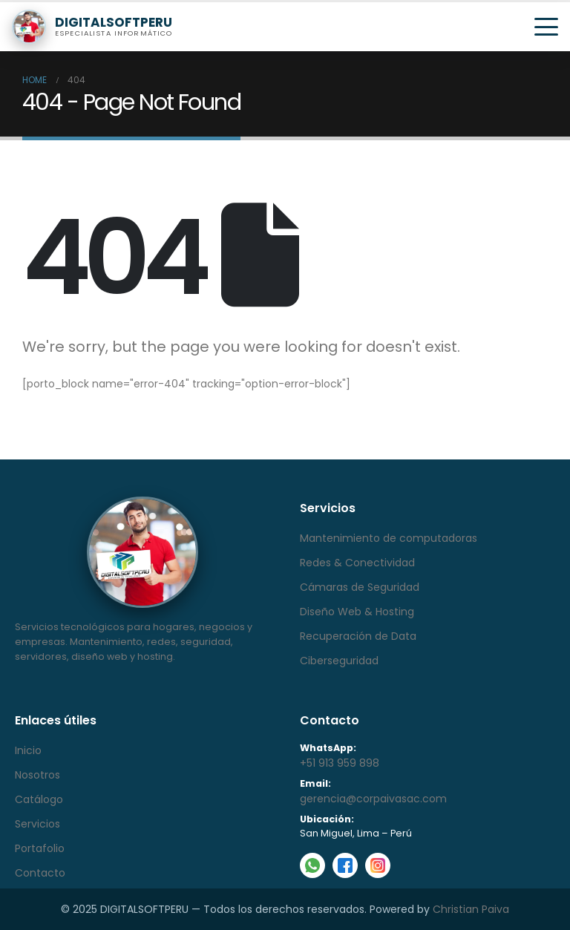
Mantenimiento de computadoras (388, 538)
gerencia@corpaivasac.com (373, 798)
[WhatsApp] (312, 865)
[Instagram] (377, 865)
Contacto (40, 872)
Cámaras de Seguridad (359, 587)
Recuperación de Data (358, 636)
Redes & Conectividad (357, 562)
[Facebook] (345, 865)
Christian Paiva (471, 909)
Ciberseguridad (339, 660)
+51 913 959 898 (339, 763)
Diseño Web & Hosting (357, 611)
